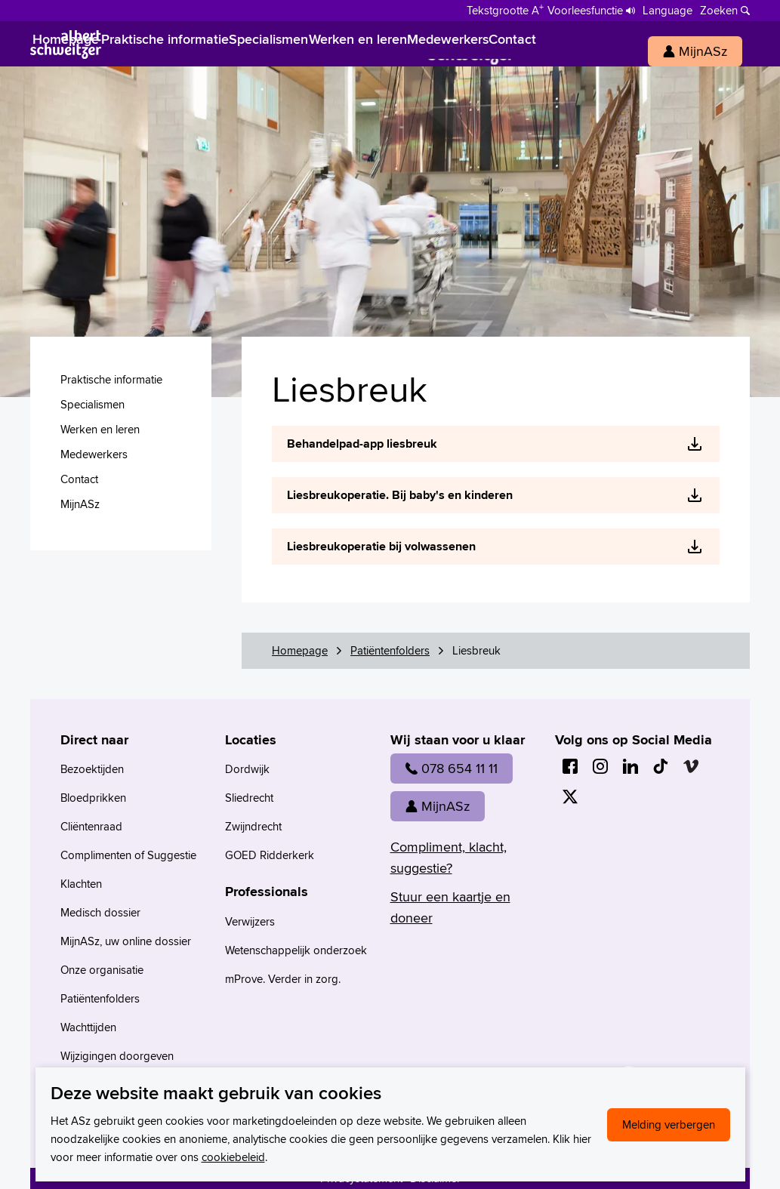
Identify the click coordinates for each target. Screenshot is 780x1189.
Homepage (300, 650)
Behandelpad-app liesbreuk (362, 443)
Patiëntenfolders (390, 650)
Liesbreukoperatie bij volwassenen (381, 546)
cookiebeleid (233, 1157)
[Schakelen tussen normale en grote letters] (505, 9)
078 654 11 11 (451, 768)
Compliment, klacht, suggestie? (448, 857)
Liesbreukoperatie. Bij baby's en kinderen (400, 495)
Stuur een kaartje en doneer (450, 907)
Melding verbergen (668, 1124)
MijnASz (437, 805)
